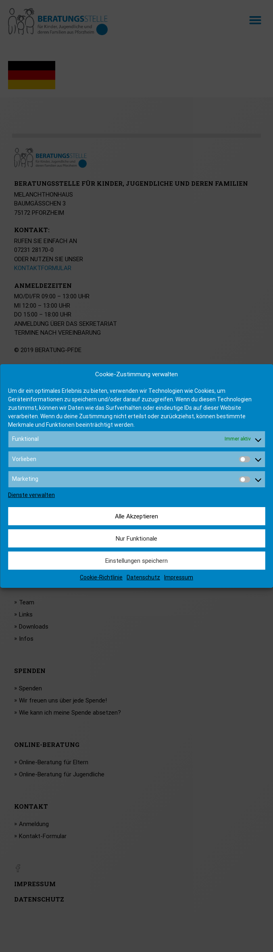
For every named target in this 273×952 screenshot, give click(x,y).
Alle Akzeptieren (136, 516)
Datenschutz (143, 577)
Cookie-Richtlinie (101, 577)
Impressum (178, 577)
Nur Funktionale (136, 538)
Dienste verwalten (31, 495)
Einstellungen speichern (136, 560)
